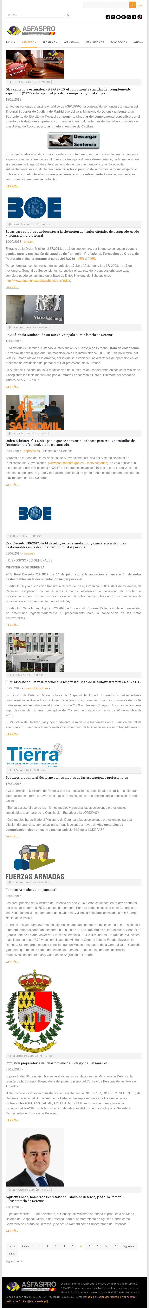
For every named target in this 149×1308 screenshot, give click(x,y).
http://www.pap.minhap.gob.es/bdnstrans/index (38, 280)
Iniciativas (50, 42)
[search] (39, 15)
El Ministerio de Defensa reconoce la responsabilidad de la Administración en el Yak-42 (73, 682)
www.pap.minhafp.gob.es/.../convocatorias (78, 463)
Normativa (71, 42)
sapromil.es (32, 451)
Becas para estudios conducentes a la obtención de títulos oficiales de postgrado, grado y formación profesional (72, 233)
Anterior (26, 1246)
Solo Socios (119, 42)
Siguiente (128, 1246)
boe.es (29, 241)
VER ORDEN (87, 258)
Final (12, 1253)
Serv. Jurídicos (94, 42)
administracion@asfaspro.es (104, 1297)
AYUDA (138, 42)
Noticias (46, 224)
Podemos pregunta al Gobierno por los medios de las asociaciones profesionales (67, 777)
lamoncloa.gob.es (36, 688)
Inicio (11, 42)
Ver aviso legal (38, 1301)
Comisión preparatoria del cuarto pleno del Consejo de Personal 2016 (58, 1063)
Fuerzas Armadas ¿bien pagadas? (31, 890)
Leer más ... (12, 186)
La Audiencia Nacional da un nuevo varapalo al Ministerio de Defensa (59, 335)
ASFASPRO (29, 42)
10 (114, 1246)
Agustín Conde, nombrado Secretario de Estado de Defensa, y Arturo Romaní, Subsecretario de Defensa (64, 1199)
